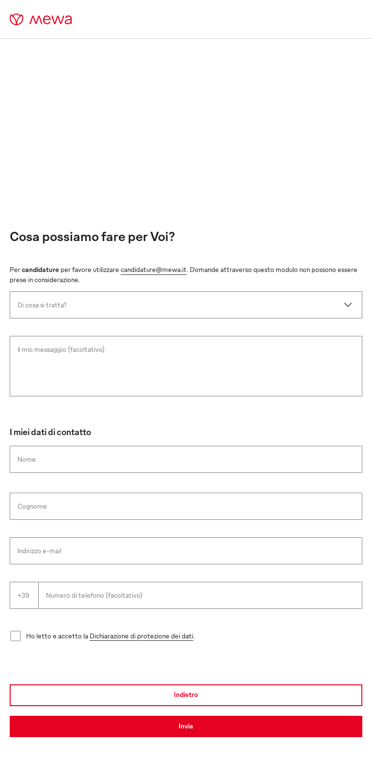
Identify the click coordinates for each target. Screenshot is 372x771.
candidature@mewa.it (154, 269)
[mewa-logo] (41, 19)
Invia (186, 726)
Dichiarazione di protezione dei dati (141, 636)
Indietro (186, 694)
